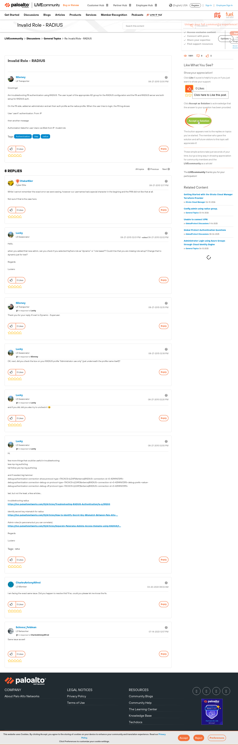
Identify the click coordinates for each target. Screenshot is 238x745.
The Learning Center (143, 709)
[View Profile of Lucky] (19, 233)
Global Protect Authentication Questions (205, 230)
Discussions (31, 14)
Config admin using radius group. (201, 208)
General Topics (52, 38)
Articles (60, 14)
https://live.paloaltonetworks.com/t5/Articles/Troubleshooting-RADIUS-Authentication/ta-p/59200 (59, 504)
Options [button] (165, 77)
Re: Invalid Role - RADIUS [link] (78, 38)
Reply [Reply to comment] (164, 210)
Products (75, 14)
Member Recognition (114, 14)
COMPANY (13, 690)
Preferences (217, 738)
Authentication (23, 136)
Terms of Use (76, 702)
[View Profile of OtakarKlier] (26, 181)
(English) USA (178, 5)
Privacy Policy (76, 696)
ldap (36, 136)
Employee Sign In (224, 5)
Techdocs (135, 722)
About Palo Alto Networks (22, 696)
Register (195, 5)
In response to (27, 311)
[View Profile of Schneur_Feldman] (26, 627)
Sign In (209, 5)
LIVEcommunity (14, 38)
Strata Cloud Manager (195, 202)
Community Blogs (141, 696)
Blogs (47, 14)
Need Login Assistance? (220, 47)
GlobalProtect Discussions (197, 223)
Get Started (12, 14)
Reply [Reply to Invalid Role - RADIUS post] (164, 149)
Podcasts (137, 14)
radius (45, 136)
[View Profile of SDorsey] (20, 77)
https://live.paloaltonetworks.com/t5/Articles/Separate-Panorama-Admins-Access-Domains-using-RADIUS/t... (64, 526)
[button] (184, 738)
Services (91, 14)
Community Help (140, 702)
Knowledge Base (140, 715)
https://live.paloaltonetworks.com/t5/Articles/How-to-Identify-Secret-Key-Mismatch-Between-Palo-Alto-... (63, 515)
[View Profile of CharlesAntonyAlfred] (28, 583)
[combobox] (159, 25)
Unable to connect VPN (195, 219)
